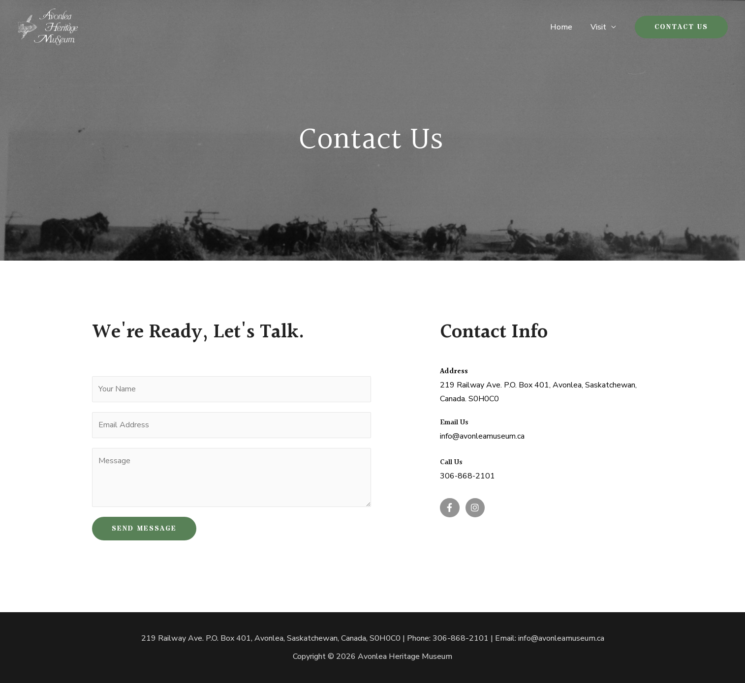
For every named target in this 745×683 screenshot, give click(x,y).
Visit (599, 27)
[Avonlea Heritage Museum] (48, 26)
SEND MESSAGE (144, 529)
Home (565, 27)
